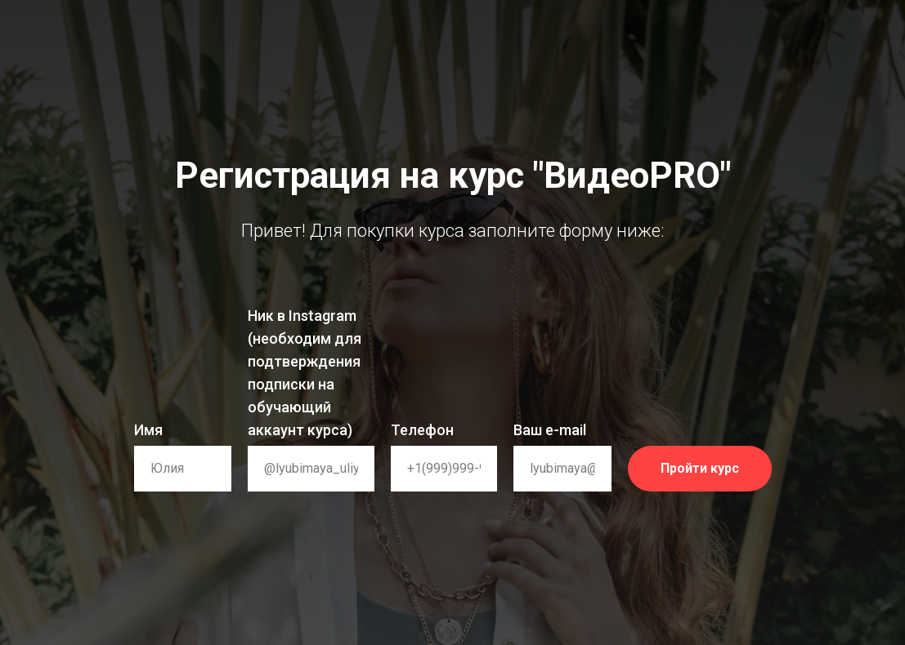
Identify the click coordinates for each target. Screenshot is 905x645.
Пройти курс (716, 469)
